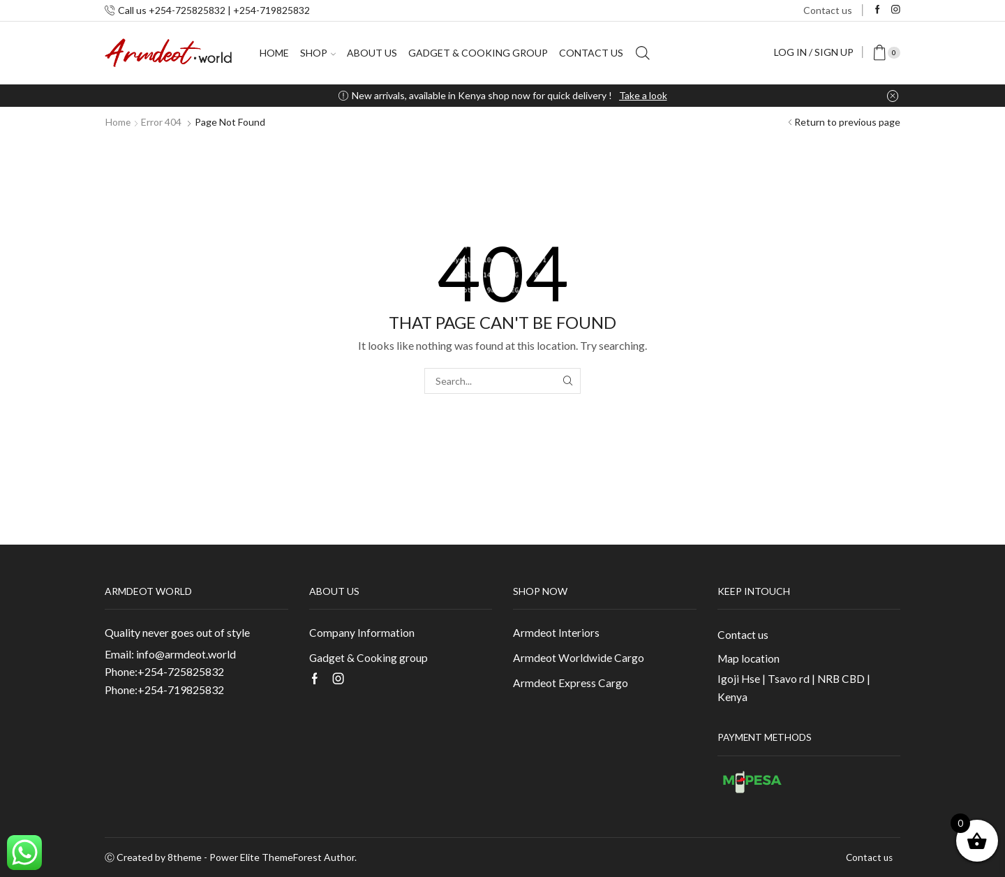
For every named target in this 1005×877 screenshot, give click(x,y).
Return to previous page (847, 122)
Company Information (362, 632)
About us (372, 53)
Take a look (643, 95)
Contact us (827, 10)
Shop (318, 53)
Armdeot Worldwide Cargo (578, 657)
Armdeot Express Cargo (570, 683)
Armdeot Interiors (556, 632)
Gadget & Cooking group (478, 53)
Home (274, 53)
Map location (749, 658)
